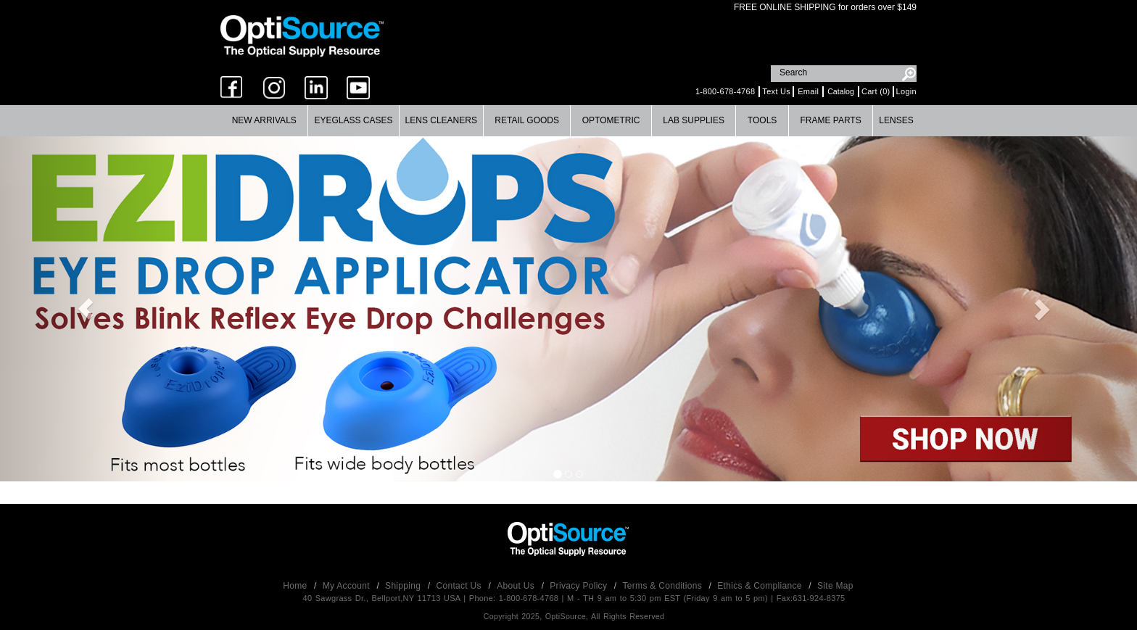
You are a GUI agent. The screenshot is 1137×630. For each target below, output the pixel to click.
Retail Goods (527, 120)
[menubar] (567, 120)
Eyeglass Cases (353, 120)
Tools (762, 120)
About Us (517, 586)
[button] (85, 308)
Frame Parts (830, 120)
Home (296, 586)
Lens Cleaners (441, 120)
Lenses (896, 120)
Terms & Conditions (664, 586)
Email (808, 91)
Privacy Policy (580, 586)
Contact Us (460, 586)
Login (906, 91)
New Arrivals (264, 120)
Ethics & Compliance (760, 586)
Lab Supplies (693, 120)
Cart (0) (875, 91)
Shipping (404, 586)
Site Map (835, 586)
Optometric (611, 120)
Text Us (776, 91)
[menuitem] (264, 120)
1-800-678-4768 (725, 91)
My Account (348, 586)
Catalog (840, 91)
